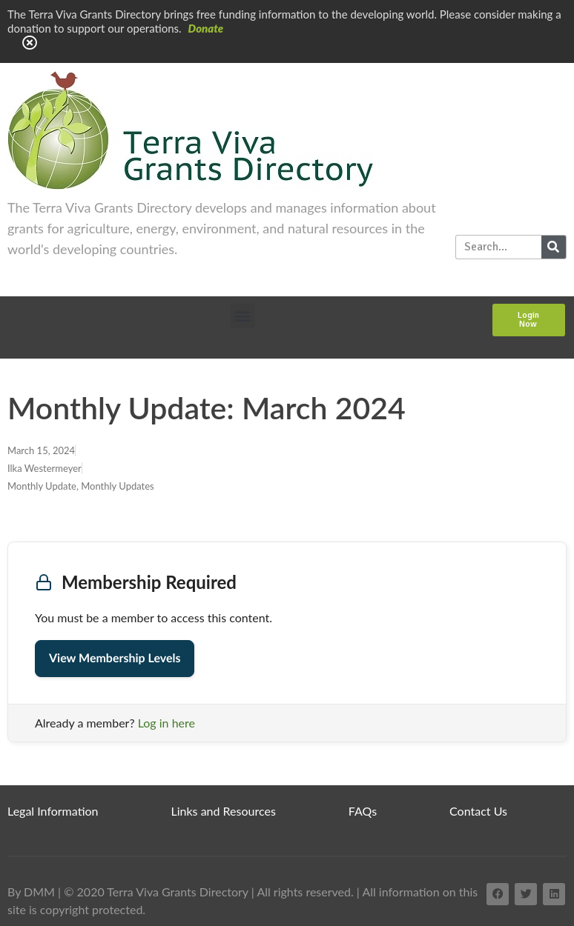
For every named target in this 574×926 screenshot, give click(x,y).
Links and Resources (223, 811)
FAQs (363, 811)
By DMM (31, 892)
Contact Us (478, 811)
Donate (206, 28)
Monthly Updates (117, 486)
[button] (243, 316)
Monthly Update (41, 486)
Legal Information (53, 811)
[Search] (553, 247)
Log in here (166, 723)
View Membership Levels (114, 658)
